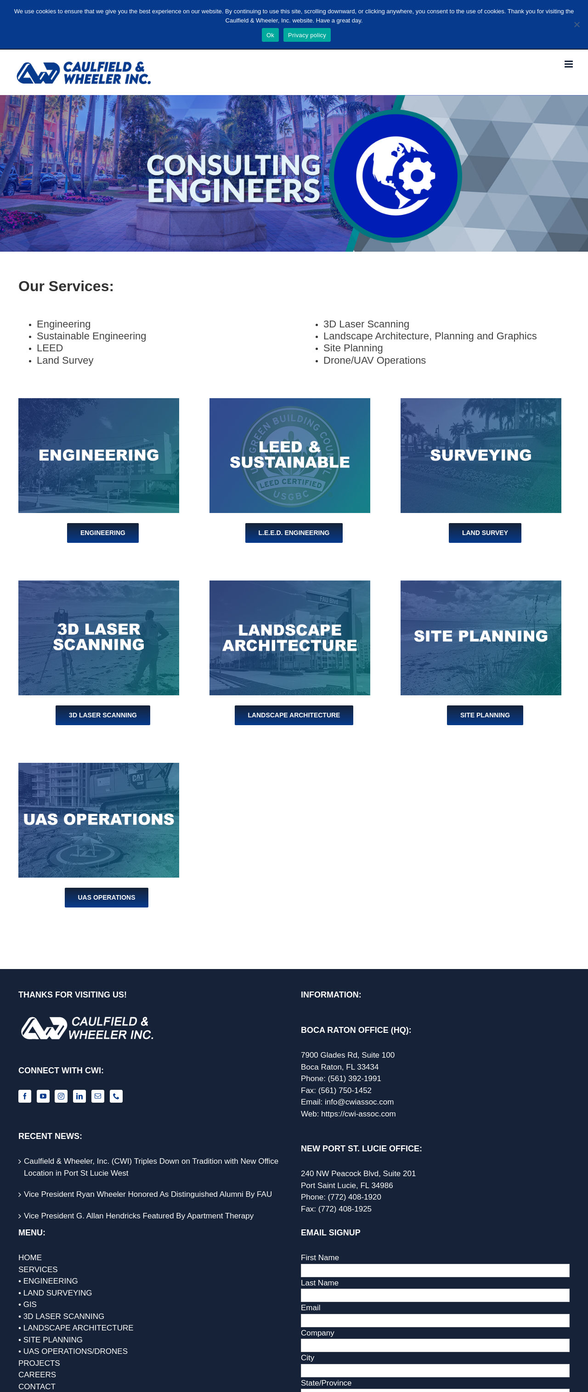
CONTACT (37, 1386)
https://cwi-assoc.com (358, 1114)
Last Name (320, 1283)
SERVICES (38, 1269)
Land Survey (65, 360)
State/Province (326, 1383)
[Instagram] (61, 1096)
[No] (576, 24)
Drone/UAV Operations (374, 360)
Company (317, 1333)
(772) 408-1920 (354, 1197)
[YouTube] (43, 1096)
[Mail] (97, 1096)
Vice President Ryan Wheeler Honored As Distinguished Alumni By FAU (148, 1194)
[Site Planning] (481, 584)
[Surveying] (481, 402)
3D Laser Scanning (366, 324)
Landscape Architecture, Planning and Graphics (430, 336)
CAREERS (37, 1374)
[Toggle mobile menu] (569, 64)
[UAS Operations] (98, 766)
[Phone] (116, 1096)
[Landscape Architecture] (289, 584)
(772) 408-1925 (345, 1209)
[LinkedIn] (79, 1096)
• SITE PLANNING (50, 1340)
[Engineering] (98, 402)
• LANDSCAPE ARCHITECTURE (76, 1328)
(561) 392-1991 (354, 1078)
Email (311, 1307)
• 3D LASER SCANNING (61, 1316)
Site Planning (353, 348)
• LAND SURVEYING (55, 1293)
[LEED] (289, 402)
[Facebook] (24, 1096)
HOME (30, 1257)
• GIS (27, 1304)
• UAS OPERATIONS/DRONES (73, 1351)
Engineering (63, 324)
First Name (320, 1257)
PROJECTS (39, 1363)
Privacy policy (307, 35)
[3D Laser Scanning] (98, 584)
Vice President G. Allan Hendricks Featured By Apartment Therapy (139, 1216)
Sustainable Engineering (92, 336)
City (307, 1357)
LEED (50, 348)
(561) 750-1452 (345, 1090)
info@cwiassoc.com (359, 1102)
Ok (270, 35)
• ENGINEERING (48, 1281)
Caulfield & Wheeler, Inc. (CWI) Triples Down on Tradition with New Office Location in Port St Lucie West (151, 1167)
